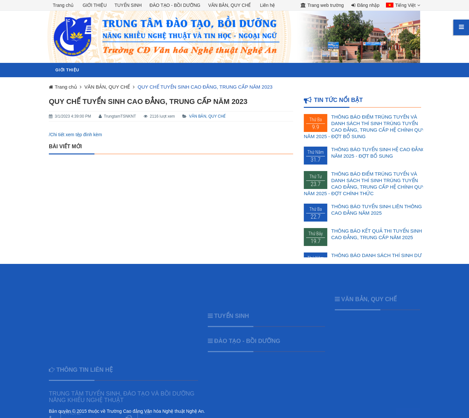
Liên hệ (267, 5)
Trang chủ (63, 5)
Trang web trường (322, 5)
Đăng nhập (365, 5)
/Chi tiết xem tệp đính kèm (75, 134)
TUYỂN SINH (231, 324)
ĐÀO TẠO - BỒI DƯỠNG (247, 349)
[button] (401, 6)
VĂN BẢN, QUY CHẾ (207, 116)
